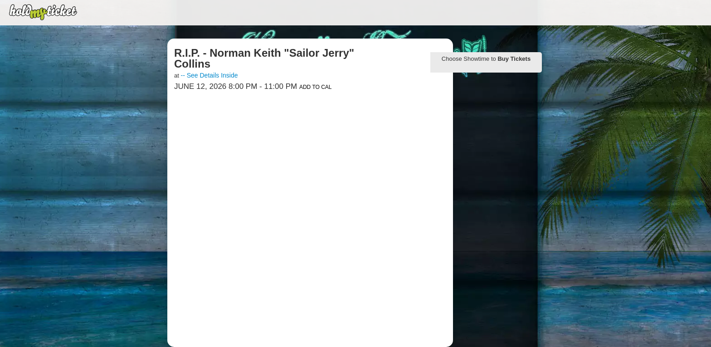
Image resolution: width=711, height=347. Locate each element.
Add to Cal (315, 87)
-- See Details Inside (209, 75)
